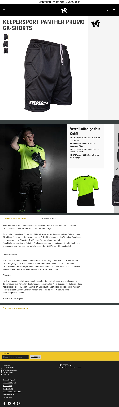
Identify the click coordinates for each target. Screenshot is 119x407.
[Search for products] (107, 10)
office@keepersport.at (10, 370)
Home (63, 10)
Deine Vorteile (7, 397)
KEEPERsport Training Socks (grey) (84, 156)
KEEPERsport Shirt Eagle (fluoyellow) (85, 139)
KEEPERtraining (8, 394)
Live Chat (6, 374)
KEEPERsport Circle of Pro (12, 392)
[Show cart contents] (113, 10)
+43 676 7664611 (8, 372)
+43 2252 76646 (8, 368)
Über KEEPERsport (9, 383)
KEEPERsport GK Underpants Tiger (83, 145)
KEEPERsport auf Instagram (18, 403)
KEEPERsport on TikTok (14, 403)
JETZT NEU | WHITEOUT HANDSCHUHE (59, 2)
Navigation (4, 10)
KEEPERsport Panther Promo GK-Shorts (84, 150)
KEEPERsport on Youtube (9, 403)
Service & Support (9, 380)
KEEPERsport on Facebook (4, 403)
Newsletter (5, 354)
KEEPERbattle (7, 386)
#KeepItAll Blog (8, 389)
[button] (6, 37)
